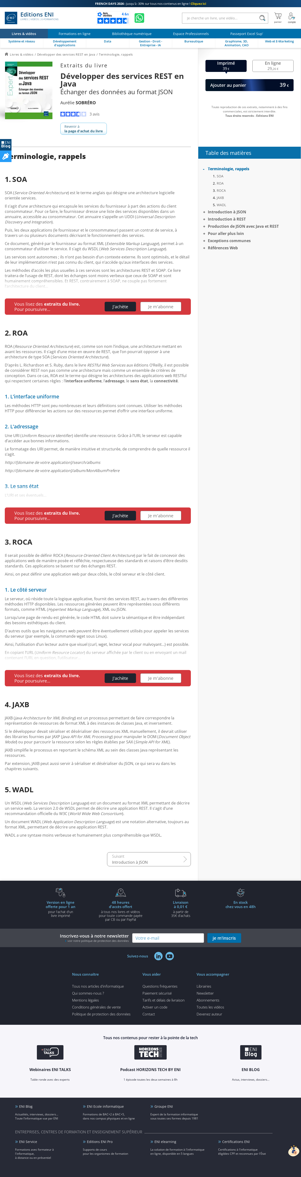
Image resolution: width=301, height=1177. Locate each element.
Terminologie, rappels (228, 168)
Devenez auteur (209, 1014)
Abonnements (208, 1000)
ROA (220, 183)
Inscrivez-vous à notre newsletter (94, 938)
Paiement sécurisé (157, 993)
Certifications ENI (236, 1141)
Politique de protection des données (101, 1014)
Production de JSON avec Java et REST (243, 226)
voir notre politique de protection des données (98, 941)
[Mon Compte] (292, 17)
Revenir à (83, 128)
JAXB (220, 197)
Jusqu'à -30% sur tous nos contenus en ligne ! (150, 3)
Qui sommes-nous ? (88, 993)
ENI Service (28, 1141)
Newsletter (205, 993)
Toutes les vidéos (210, 1007)
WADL (221, 205)
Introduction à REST (227, 219)
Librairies (204, 986)
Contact (148, 1014)
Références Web (223, 247)
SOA (220, 176)
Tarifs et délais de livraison (163, 1000)
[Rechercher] (262, 18)
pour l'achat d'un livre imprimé (60, 909)
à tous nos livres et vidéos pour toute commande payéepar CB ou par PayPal (120, 910)
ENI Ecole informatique (105, 1106)
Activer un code (154, 1007)
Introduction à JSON (130, 862)
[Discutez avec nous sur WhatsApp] (139, 18)
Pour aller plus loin (226, 233)
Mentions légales (85, 1000)
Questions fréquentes (159, 986)
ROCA (221, 190)
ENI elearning (165, 1141)
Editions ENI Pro (100, 1141)
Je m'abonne (160, 306)
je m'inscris (224, 938)
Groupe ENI (163, 1106)
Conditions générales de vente (96, 1007)
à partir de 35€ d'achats (180, 909)
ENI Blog (26, 1106)
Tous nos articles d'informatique (98, 986)
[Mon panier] (278, 17)
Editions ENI (31, 18)
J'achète (120, 306)
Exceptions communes (229, 240)
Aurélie (78, 102)
